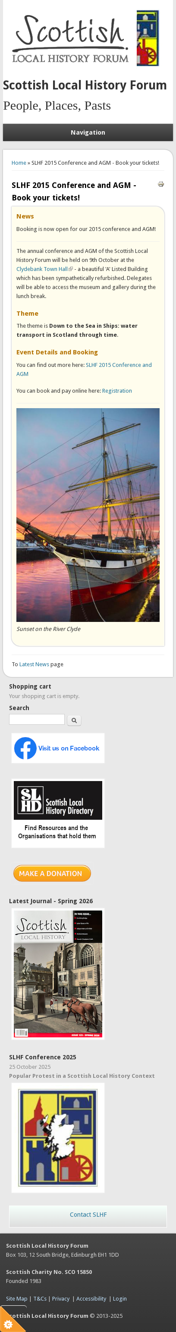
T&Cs (40, 1298)
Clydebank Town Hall (44, 269)
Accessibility (91, 1298)
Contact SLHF (88, 1214)
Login (120, 1298)
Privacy (60, 1298)
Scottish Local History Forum (85, 85)
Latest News (34, 664)
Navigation (88, 132)
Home (19, 163)
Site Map (17, 1298)
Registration (117, 391)
